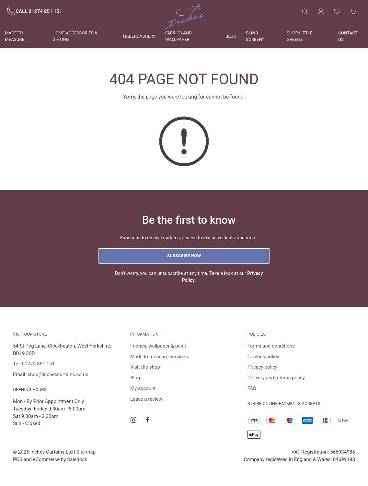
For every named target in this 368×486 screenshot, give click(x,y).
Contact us (347, 36)
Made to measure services (159, 357)
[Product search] (305, 11)
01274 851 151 (38, 364)
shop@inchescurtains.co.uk (58, 374)
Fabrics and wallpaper (178, 36)
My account (143, 388)
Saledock (77, 459)
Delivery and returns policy (276, 378)
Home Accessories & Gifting (74, 36)
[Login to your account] (321, 11)
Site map (86, 452)
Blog (230, 36)
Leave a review (146, 399)
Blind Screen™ (255, 36)
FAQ (251, 388)
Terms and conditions (271, 346)
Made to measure (14, 36)
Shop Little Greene (300, 36)
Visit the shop (145, 367)
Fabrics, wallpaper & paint (158, 346)
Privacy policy (262, 367)
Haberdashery (139, 36)
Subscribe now (184, 255)
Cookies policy (263, 357)
